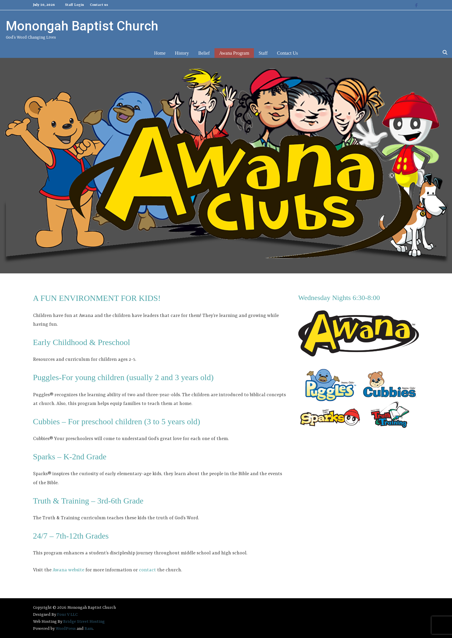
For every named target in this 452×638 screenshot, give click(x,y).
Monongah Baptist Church (82, 26)
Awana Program (234, 53)
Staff (263, 53)
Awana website (68, 570)
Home (160, 53)
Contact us (99, 5)
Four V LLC (67, 614)
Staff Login (74, 5)
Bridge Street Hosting (84, 621)
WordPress (66, 628)
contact (147, 570)
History (182, 53)
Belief (204, 53)
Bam (89, 628)
